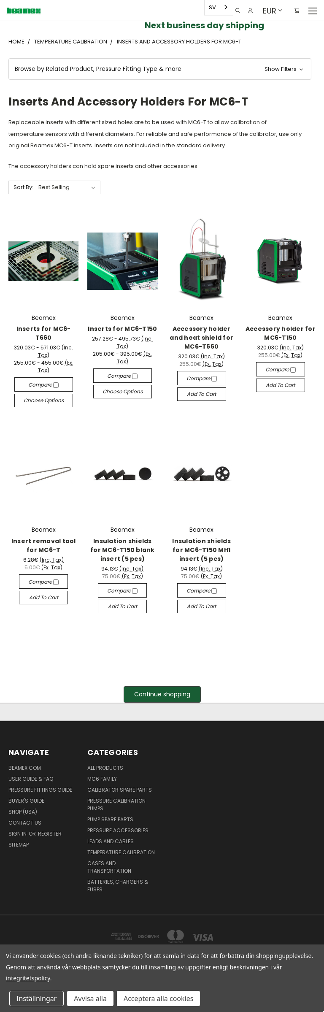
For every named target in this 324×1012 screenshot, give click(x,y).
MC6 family (102, 778)
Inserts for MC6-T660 (43, 333)
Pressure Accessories (117, 830)
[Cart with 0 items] (296, 10)
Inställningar (36, 998)
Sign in (18, 833)
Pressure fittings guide (40, 789)
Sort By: (23, 187)
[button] (159, 69)
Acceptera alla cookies (158, 998)
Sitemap (18, 844)
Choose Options (44, 400)
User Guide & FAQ (30, 778)
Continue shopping (162, 694)
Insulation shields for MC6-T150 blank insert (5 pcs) (122, 550)
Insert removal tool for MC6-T (43, 545)
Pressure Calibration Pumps (116, 804)
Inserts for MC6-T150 (122, 329)
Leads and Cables (110, 841)
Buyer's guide (26, 800)
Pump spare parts (110, 819)
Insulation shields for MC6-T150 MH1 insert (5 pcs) (201, 550)
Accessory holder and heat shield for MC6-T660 (201, 338)
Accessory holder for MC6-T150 (281, 333)
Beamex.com (24, 767)
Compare (43, 384)
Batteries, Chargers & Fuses (117, 885)
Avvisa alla (90, 998)
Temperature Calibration (121, 852)
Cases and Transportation (109, 867)
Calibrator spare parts (119, 789)
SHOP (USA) (22, 811)
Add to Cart (201, 394)
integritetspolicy (28, 978)
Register (50, 833)
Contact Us (24, 822)
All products (105, 767)
